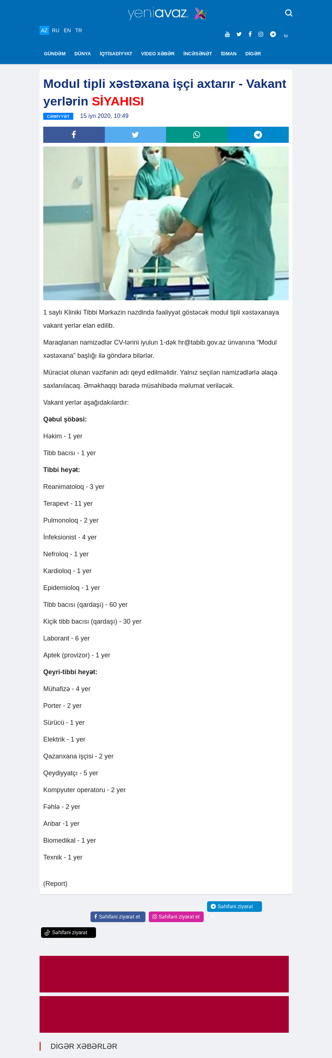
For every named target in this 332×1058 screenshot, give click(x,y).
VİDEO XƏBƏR (158, 53)
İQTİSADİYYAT (116, 53)
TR (78, 30)
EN (67, 30)
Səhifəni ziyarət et (117, 917)
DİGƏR (253, 53)
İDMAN (229, 53)
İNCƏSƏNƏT (198, 53)
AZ (44, 30)
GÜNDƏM (55, 53)
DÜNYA (82, 53)
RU (55, 30)
